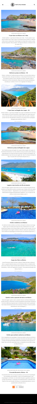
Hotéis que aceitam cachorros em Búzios (18, 335)
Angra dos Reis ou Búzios (18, 260)
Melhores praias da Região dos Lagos (18, 148)
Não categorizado (19, 370)
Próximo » (21, 387)
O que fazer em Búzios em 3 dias (18, 35)
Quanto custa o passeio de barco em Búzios (18, 297)
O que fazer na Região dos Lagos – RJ (18, 110)
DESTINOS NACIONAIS (15, 33)
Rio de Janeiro (23, 33)
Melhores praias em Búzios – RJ (18, 73)
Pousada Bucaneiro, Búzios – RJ (18, 372)
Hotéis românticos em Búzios (18, 222)
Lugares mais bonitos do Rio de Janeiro (18, 185)
